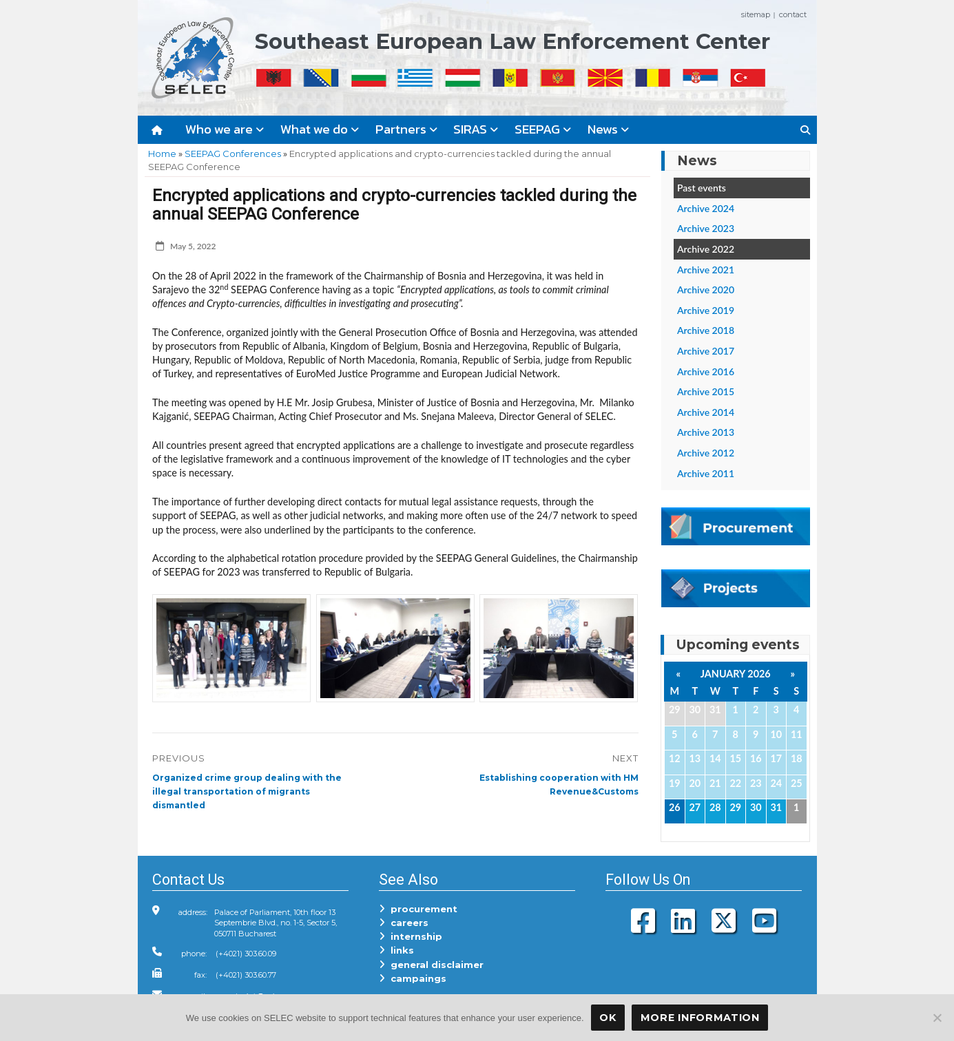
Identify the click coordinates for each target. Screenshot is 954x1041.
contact (793, 14)
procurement (418, 908)
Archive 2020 (705, 289)
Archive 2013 (705, 432)
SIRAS (475, 129)
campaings (412, 978)
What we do (319, 129)
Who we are (224, 129)
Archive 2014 (705, 412)
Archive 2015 (705, 391)
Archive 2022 (705, 249)
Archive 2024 (705, 208)
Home (162, 153)
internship (410, 936)
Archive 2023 (705, 228)
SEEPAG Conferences (233, 153)
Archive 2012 (705, 453)
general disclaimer (431, 964)
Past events (701, 187)
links (396, 950)
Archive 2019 (705, 310)
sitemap (755, 14)
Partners (406, 129)
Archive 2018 (705, 330)
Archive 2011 (705, 473)
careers (403, 922)
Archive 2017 (705, 351)
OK (607, 1017)
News (608, 129)
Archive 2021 (705, 269)
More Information (700, 1017)
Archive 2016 (705, 371)
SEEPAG (543, 129)
